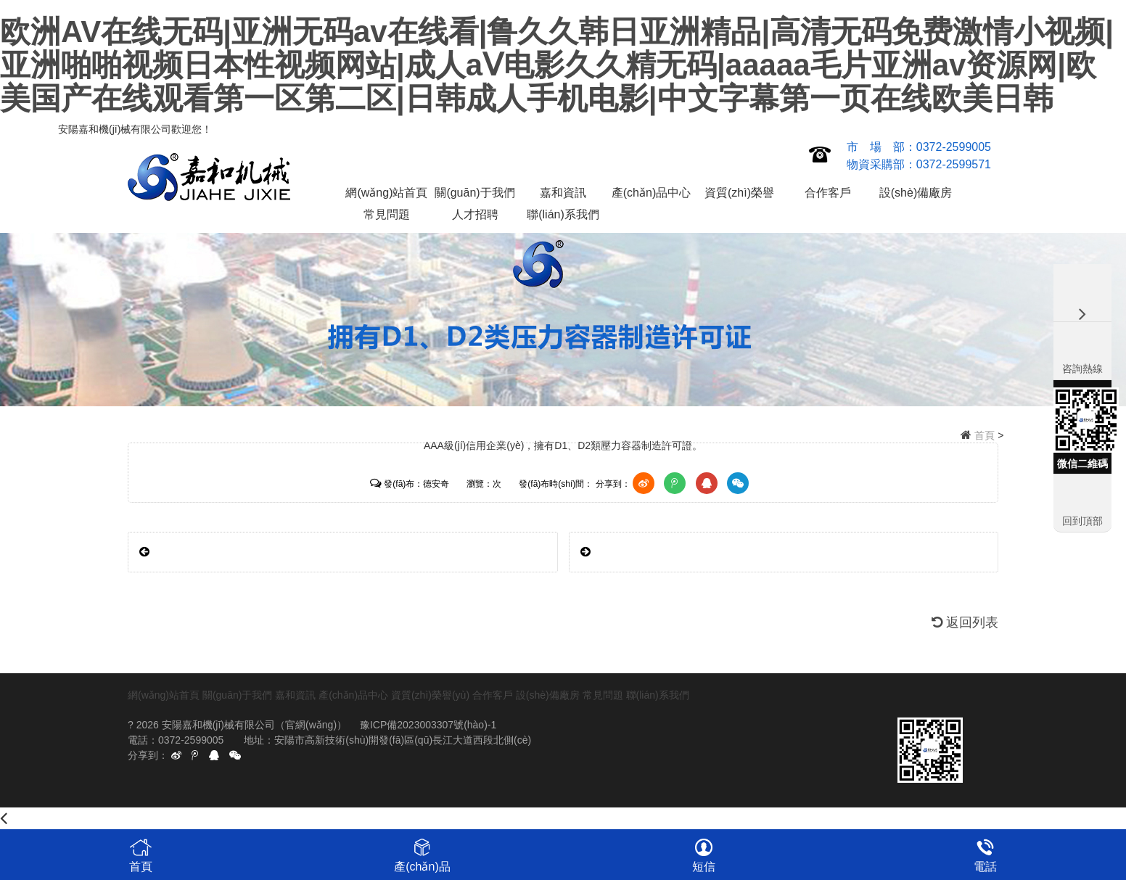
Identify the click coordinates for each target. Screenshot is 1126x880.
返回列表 (965, 622)
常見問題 (386, 214)
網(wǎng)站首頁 (386, 192)
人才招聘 (475, 214)
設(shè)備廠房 (915, 192)
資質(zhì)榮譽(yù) (739, 195)
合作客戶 (828, 192)
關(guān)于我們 (474, 192)
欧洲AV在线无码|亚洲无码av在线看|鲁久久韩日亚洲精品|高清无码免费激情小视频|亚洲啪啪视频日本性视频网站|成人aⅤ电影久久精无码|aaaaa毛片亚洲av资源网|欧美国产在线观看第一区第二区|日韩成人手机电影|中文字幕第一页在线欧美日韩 (557, 65)
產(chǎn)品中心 (651, 192)
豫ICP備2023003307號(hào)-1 (428, 725)
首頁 (984, 435)
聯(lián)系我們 (563, 214)
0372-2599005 (953, 147)
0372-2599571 (953, 164)
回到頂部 (1082, 521)
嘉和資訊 (563, 192)
